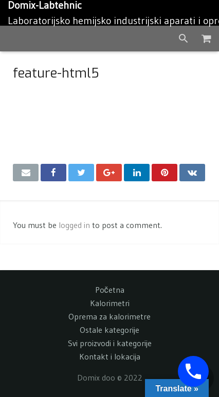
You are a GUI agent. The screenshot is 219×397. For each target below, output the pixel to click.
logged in (74, 225)
